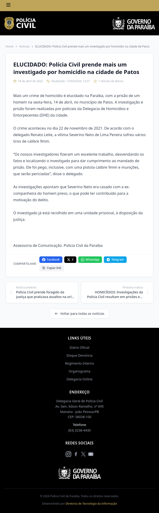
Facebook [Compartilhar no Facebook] (51, 260)
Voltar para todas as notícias (79, 313)
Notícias (24, 46)
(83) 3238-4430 (79, 430)
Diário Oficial (79, 347)
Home (10, 46)
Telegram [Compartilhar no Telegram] (115, 260)
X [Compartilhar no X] (70, 260)
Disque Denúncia (80, 355)
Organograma (79, 371)
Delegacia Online (79, 379)
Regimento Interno (79, 363)
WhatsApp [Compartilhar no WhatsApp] (90, 260)
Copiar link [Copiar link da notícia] (51, 268)
